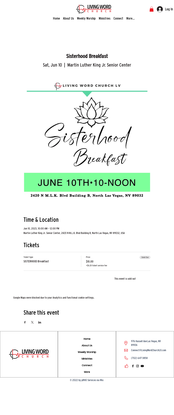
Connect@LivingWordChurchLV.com (148, 350)
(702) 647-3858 (139, 358)
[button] (151, 9)
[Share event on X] (32, 322)
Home (87, 339)
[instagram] (137, 366)
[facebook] (133, 366)
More (87, 372)
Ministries (87, 358)
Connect (87, 365)
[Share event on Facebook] (25, 322)
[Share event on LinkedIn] (39, 322)
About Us (87, 345)
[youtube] (142, 366)
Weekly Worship (87, 352)
